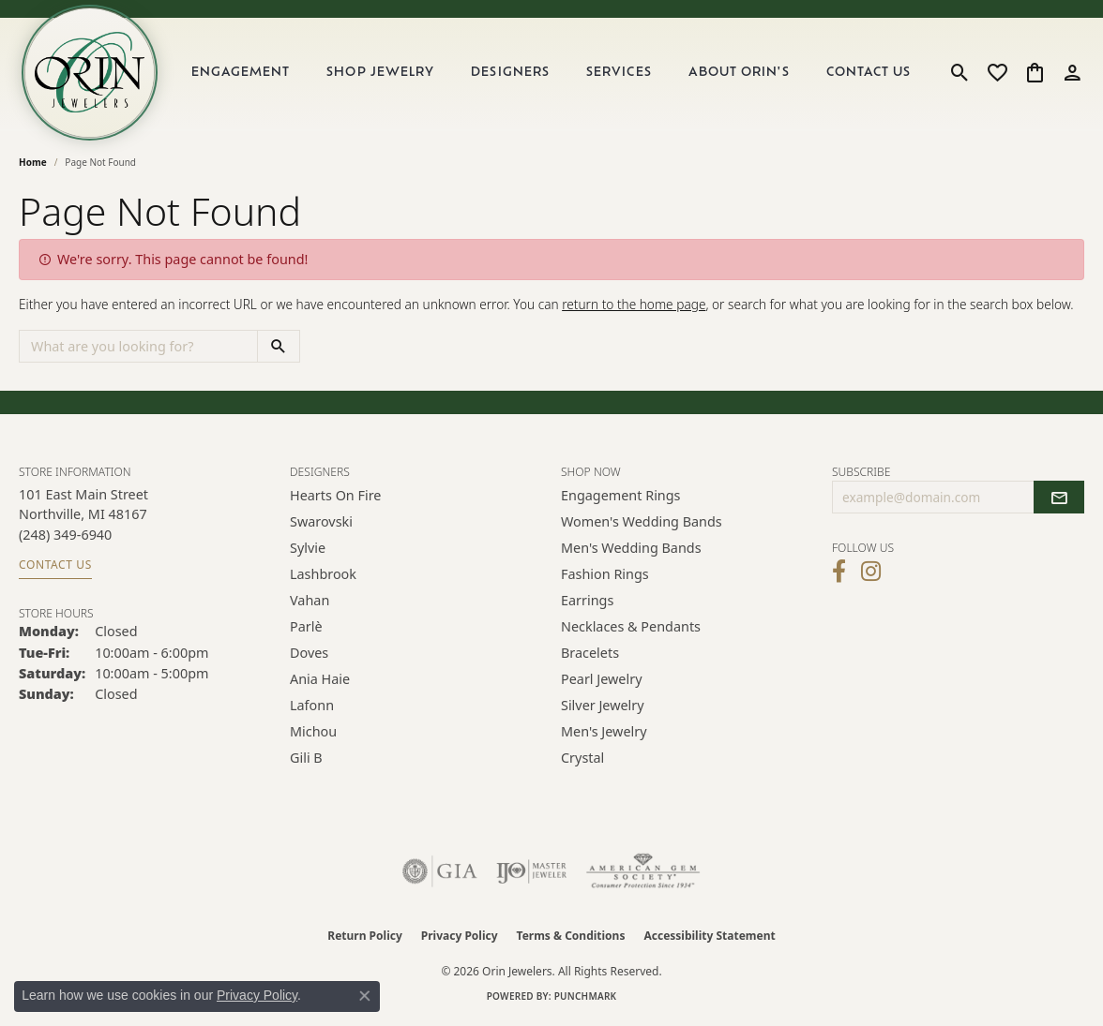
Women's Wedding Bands (641, 524)
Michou (313, 734)
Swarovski (321, 524)
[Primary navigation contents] (553, 74)
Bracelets (590, 655)
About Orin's (739, 74)
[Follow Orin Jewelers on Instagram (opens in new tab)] (871, 574)
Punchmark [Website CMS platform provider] (585, 998)
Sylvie (307, 550)
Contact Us (869, 74)
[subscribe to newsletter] (1059, 500)
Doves (309, 655)
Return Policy (364, 938)
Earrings (587, 603)
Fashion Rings (605, 577)
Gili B (306, 760)
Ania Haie (320, 682)
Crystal (582, 760)
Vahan (309, 603)
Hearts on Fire (335, 498)
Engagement (243, 74)
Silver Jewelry (602, 708)
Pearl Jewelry (601, 682)
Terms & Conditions (571, 938)
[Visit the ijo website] (531, 874)
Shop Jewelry (382, 74)
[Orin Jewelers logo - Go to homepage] (92, 74)
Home (33, 164)
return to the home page (633, 308)
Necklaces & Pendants (631, 629)
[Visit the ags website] (643, 874)
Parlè (306, 629)
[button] (960, 74)
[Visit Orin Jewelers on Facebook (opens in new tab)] (839, 574)
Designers (513, 74)
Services (620, 74)
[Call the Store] (65, 537)
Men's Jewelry (604, 734)
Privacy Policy (459, 938)
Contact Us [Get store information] (55, 567)
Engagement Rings (621, 498)
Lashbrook (323, 577)
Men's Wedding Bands (631, 550)
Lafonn (312, 708)
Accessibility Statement (709, 938)
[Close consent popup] (364, 996)
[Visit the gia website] (439, 874)
